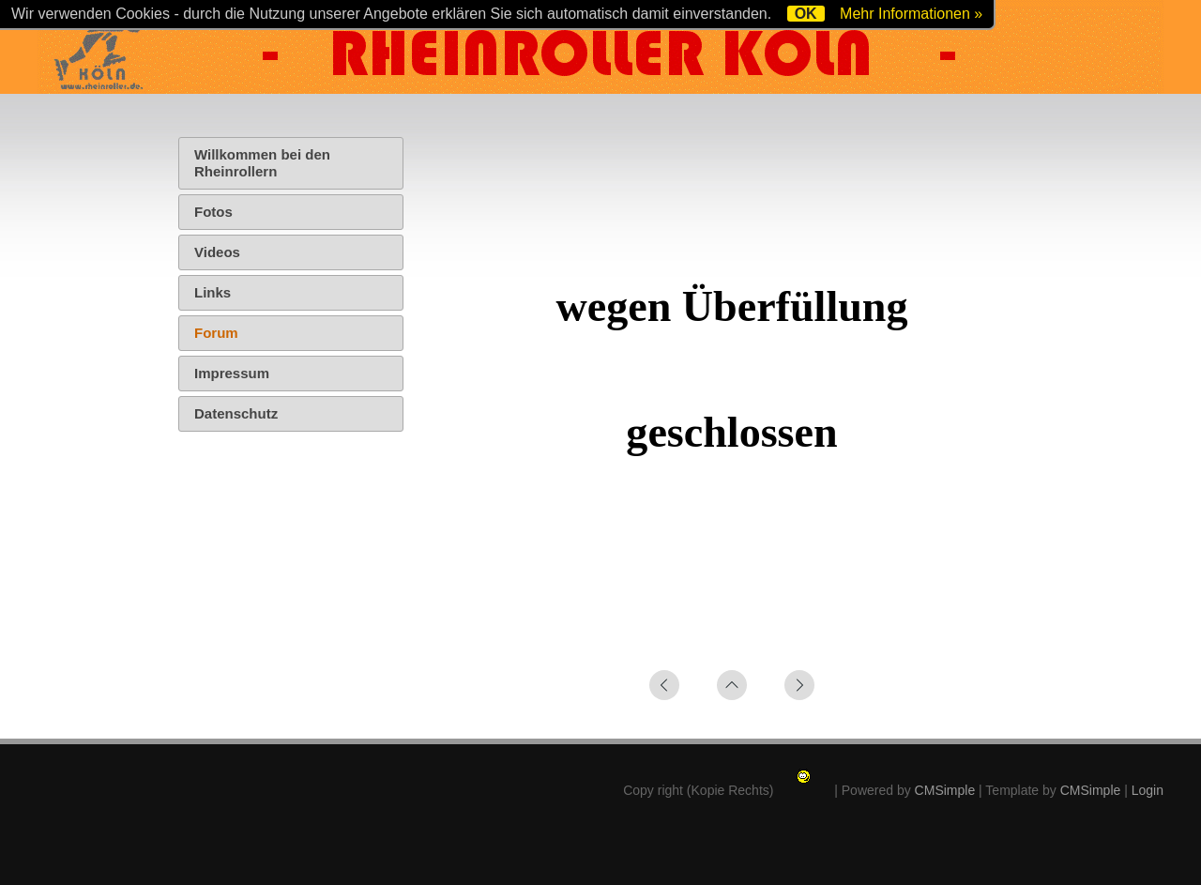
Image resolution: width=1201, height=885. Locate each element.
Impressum (231, 373)
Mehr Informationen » (911, 14)
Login (1147, 790)
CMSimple (945, 790)
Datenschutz (236, 413)
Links (212, 292)
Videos (217, 252)
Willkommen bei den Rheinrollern (262, 162)
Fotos (213, 212)
